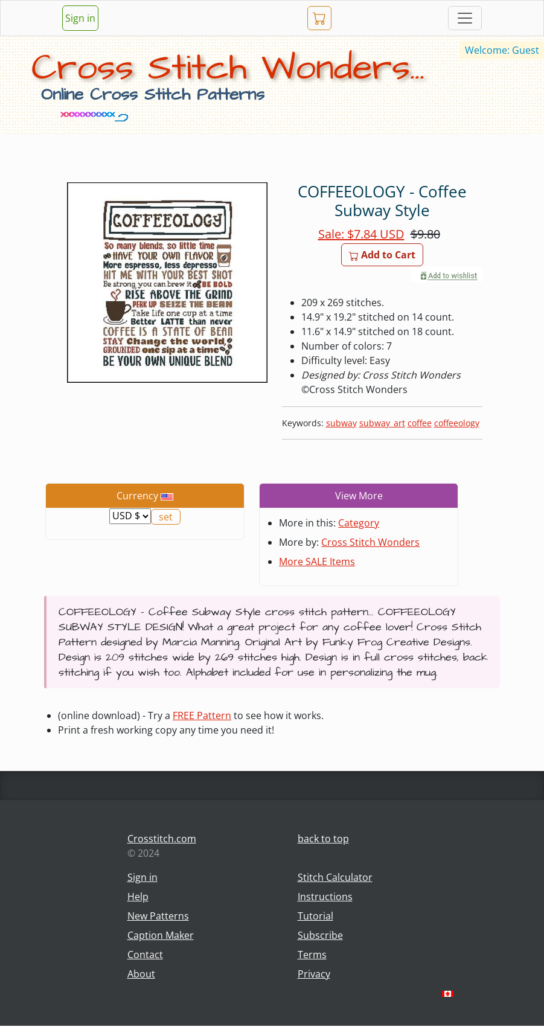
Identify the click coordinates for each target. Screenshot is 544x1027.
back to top (323, 838)
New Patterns (158, 916)
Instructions (325, 896)
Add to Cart (382, 254)
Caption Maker (160, 935)
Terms (312, 954)
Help (138, 896)
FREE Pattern (202, 715)
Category (358, 522)
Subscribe (320, 935)
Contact (145, 954)
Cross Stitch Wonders (370, 542)
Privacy (314, 974)
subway (341, 423)
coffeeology (456, 423)
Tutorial (315, 916)
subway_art (382, 423)
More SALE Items (317, 561)
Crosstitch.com (161, 838)
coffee (420, 423)
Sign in (80, 18)
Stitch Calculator (335, 877)
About (141, 974)
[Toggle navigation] (465, 18)
